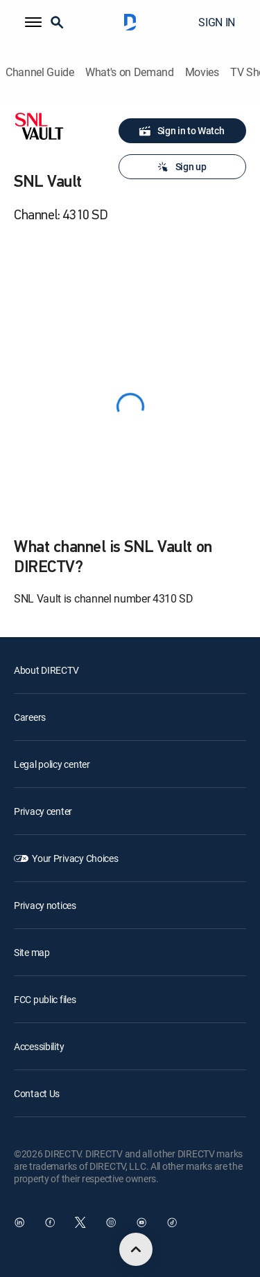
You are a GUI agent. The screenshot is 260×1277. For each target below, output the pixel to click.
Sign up (181, 167)
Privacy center (43, 811)
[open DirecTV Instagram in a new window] (110, 1222)
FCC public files (45, 999)
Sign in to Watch (181, 130)
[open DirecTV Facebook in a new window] (49, 1222)
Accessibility (39, 1046)
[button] (33, 22)
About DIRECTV (46, 670)
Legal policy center (52, 764)
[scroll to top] (136, 1249)
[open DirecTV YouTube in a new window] (141, 1222)
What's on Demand (129, 72)
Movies (202, 72)
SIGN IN (216, 22)
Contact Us (37, 1093)
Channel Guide (40, 72)
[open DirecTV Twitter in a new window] (80, 1222)
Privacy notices (45, 905)
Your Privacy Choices (75, 858)
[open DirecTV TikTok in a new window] (171, 1222)
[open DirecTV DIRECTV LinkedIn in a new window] (19, 1222)
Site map (32, 952)
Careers (30, 717)
